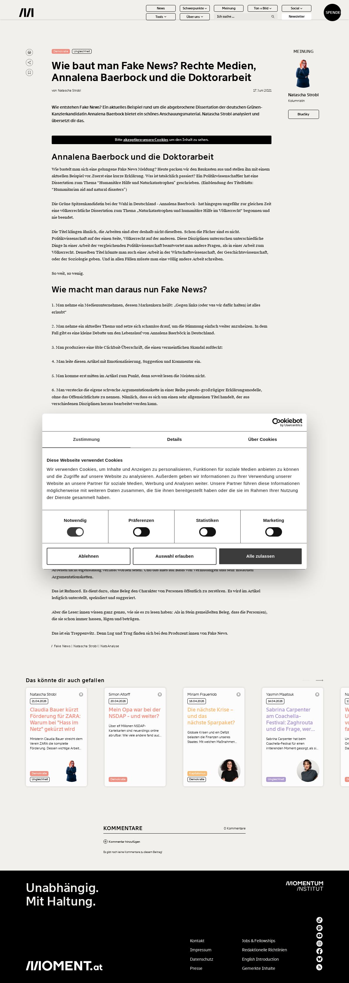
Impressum (201, 949)
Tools (142, 20)
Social (279, 12)
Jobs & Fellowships (258, 940)
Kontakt (197, 940)
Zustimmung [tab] (86, 439)
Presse (196, 968)
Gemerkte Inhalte (258, 968)
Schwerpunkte (177, 12)
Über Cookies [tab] (262, 439)
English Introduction (260, 959)
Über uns (177, 20)
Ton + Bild (245, 12)
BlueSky (303, 114)
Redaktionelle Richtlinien (264, 949)
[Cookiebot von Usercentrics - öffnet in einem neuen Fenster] (276, 422)
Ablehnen (88, 556)
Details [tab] (174, 439)
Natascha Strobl (303, 94)
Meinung (210, 12)
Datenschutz (201, 959)
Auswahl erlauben (174, 556)
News (143, 12)
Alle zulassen (260, 556)
